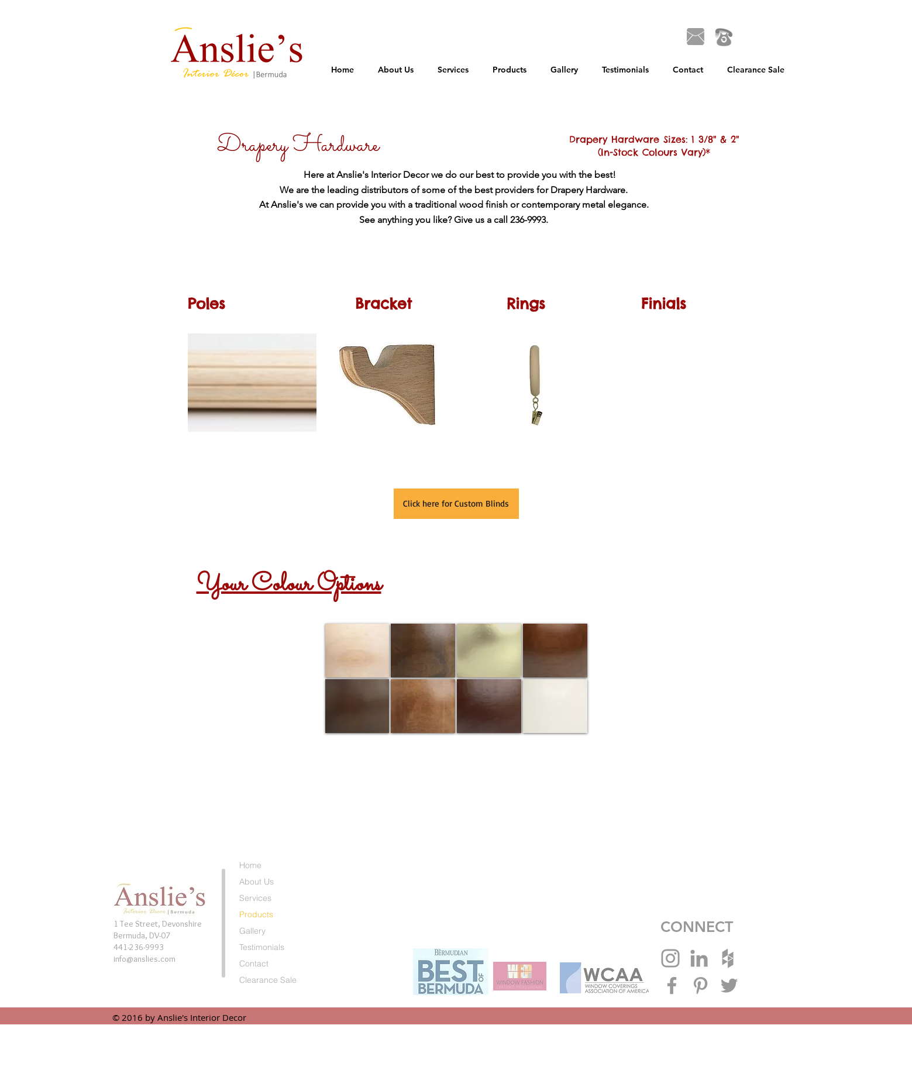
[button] (453, 69)
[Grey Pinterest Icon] (700, 985)
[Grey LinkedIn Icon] (699, 958)
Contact (254, 963)
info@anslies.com (144, 959)
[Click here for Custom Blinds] (456, 503)
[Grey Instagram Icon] (670, 958)
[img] (357, 650)
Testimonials (261, 947)
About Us (256, 881)
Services (255, 898)
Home (250, 865)
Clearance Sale (268, 980)
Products (256, 914)
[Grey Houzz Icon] (727, 958)
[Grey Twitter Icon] (729, 985)
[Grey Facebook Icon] (671, 985)
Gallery (252, 931)
